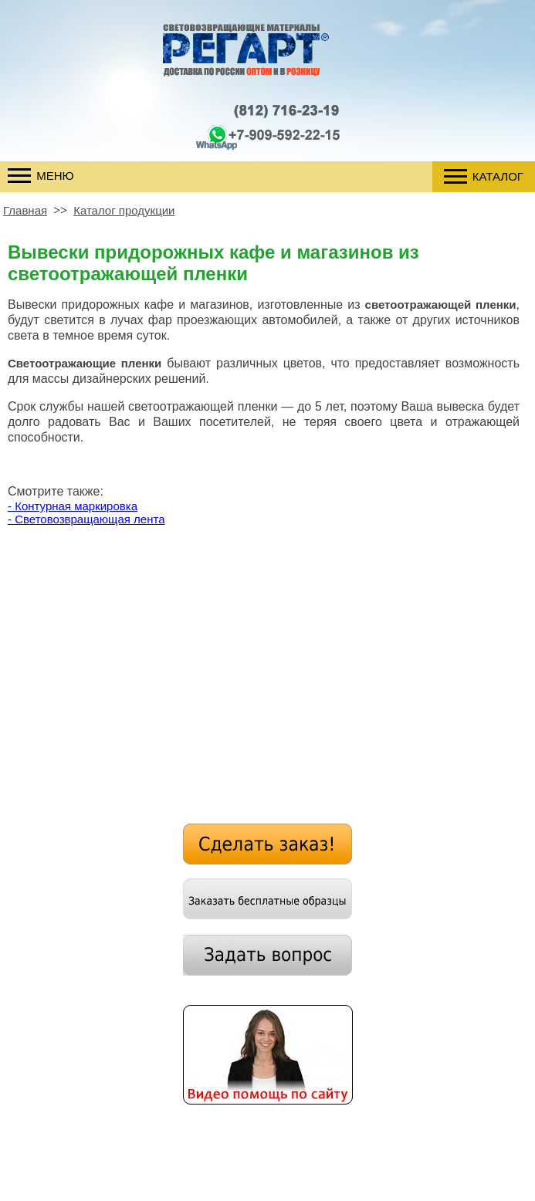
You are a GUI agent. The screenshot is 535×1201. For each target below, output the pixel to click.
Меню (41, 175)
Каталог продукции (123, 210)
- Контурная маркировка (72, 506)
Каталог (483, 176)
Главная (25, 210)
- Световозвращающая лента (86, 519)
